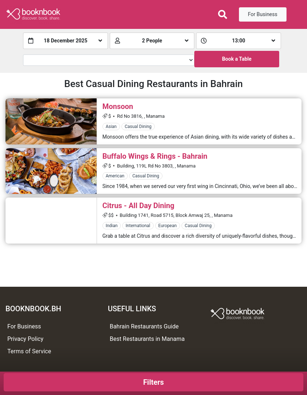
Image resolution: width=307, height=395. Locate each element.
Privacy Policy (25, 338)
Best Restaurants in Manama (147, 338)
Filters (153, 382)
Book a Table (237, 59)
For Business (262, 14)
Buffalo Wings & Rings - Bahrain (154, 156)
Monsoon (117, 106)
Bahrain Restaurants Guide (144, 326)
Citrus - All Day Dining (138, 205)
